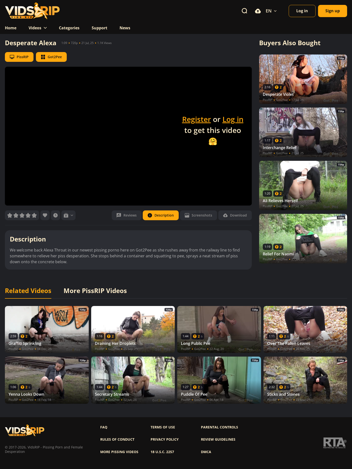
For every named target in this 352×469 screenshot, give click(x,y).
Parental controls (219, 427)
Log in (232, 119)
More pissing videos (119, 452)
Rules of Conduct (117, 439)
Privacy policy (165, 439)
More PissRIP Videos (95, 291)
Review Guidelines (218, 439)
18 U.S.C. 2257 (162, 452)
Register (196, 119)
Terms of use (163, 427)
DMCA (206, 452)
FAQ (103, 427)
